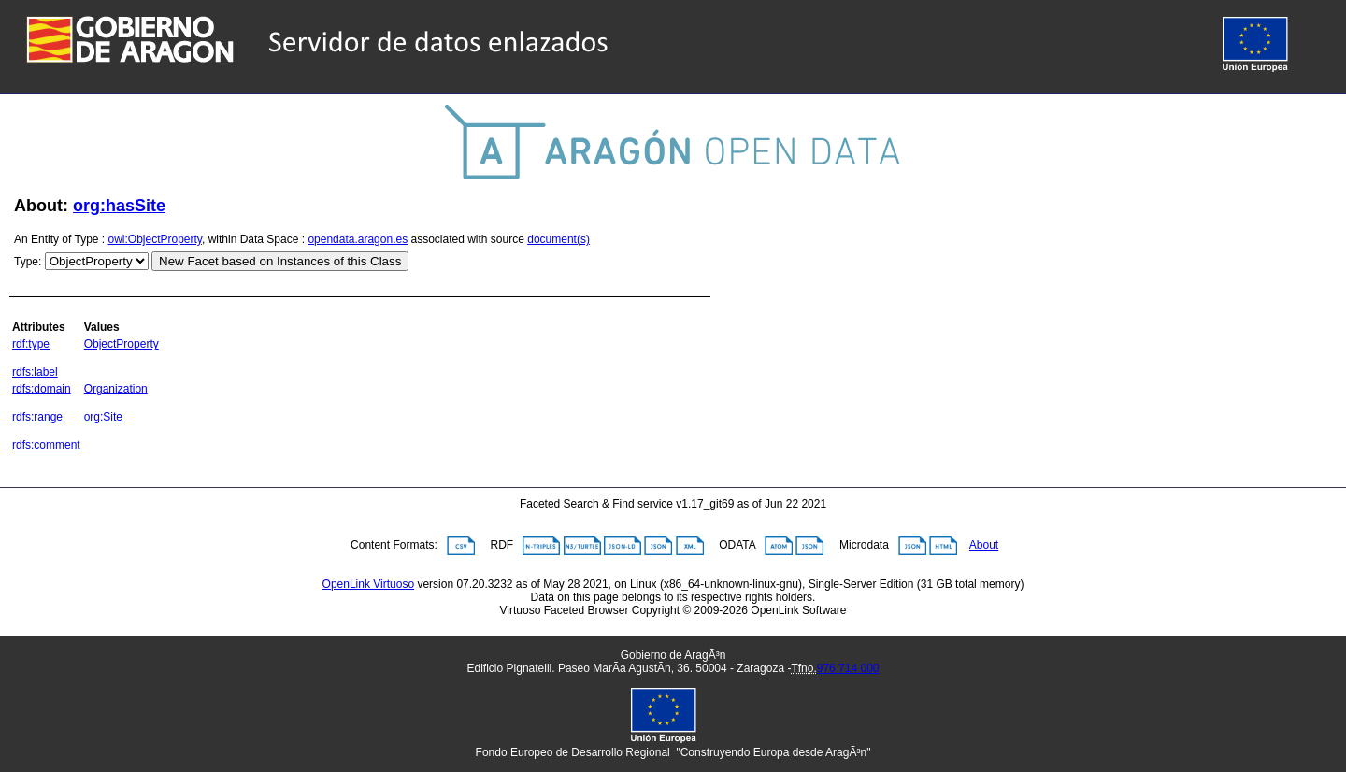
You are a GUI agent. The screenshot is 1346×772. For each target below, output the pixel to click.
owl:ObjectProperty (155, 239)
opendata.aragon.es (358, 239)
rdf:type (31, 343)
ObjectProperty (121, 343)
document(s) (558, 239)
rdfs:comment (46, 444)
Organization (116, 388)
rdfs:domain (41, 388)
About (983, 545)
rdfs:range (37, 416)
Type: (27, 261)
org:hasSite (119, 205)
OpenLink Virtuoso (368, 584)
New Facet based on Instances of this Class (280, 261)
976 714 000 (848, 668)
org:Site (103, 416)
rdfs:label (35, 372)
